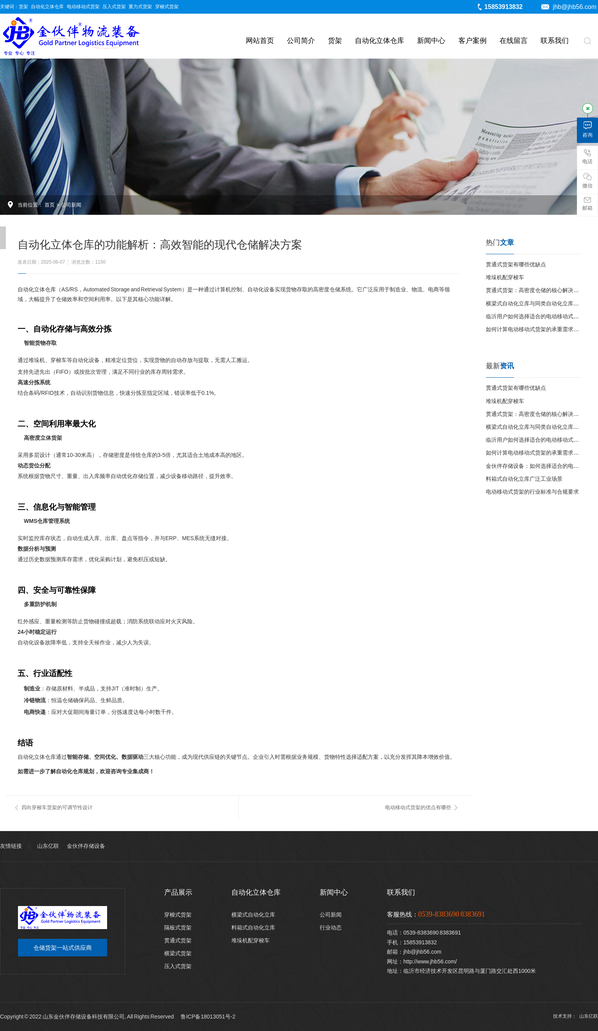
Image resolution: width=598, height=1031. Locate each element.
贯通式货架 (178, 940)
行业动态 (331, 927)
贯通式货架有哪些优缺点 (516, 264)
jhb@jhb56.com (568, 7)
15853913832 (499, 7)
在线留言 (514, 41)
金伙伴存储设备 (86, 846)
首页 (50, 205)
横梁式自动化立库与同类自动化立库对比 (535, 303)
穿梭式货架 (167, 6)
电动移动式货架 (83, 6)
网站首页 (260, 41)
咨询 (587, 129)
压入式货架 (114, 6)
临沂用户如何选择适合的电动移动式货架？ (538, 316)
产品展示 (178, 892)
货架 (23, 6)
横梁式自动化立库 (253, 914)
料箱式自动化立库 (253, 927)
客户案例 (472, 41)
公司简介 (301, 41)
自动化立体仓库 (47, 6)
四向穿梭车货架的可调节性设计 (57, 807)
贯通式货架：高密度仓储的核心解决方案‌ (535, 290)
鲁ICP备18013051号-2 (208, 1016)
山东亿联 (48, 846)
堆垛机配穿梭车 (505, 277)
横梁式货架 (178, 953)
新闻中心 (431, 41)
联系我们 (555, 41)
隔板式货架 (178, 927)
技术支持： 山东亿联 (575, 1016)
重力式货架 (140, 6)
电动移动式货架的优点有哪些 (418, 807)
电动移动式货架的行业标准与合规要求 (532, 492)
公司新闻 (71, 205)
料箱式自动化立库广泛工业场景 (524, 479)
